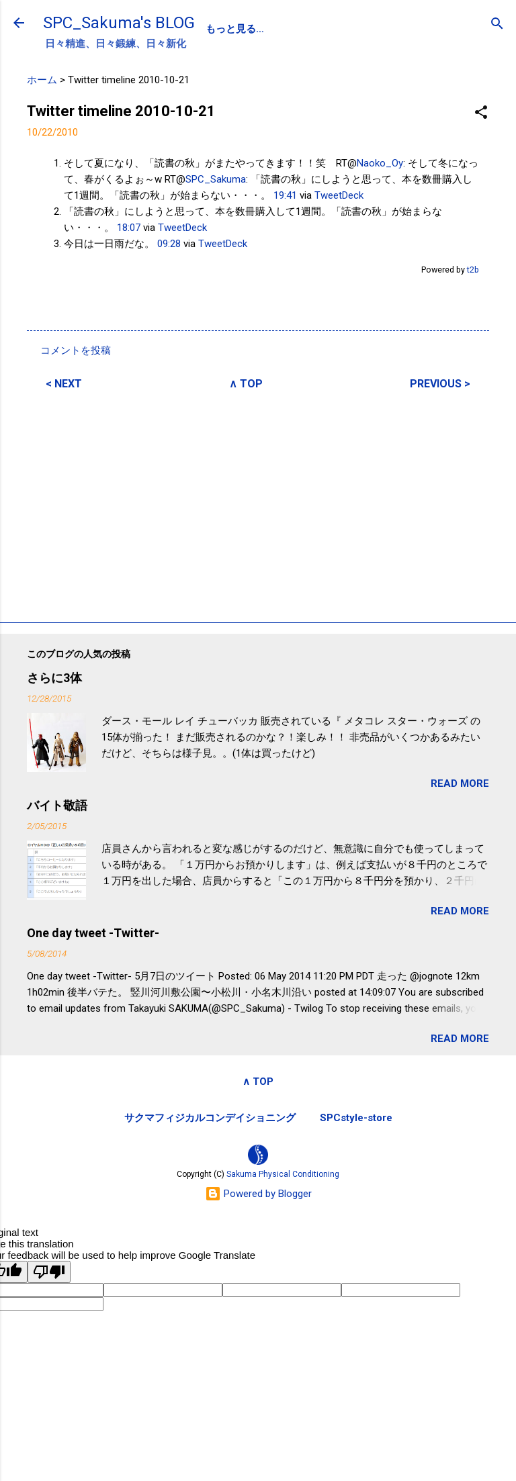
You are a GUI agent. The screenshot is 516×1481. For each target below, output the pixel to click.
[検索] (497, 24)
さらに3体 (54, 678)
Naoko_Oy (380, 163)
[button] (481, 113)
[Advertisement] (258, 504)
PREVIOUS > (440, 383)
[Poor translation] (49, 1272)
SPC (216, 29)
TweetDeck (338, 195)
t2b (473, 270)
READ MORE (460, 783)
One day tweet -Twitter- (93, 933)
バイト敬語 (57, 805)
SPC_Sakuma (215, 179)
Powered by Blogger (258, 1194)
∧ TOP (246, 383)
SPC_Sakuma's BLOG (119, 22)
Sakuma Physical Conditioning (282, 1174)
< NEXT (64, 383)
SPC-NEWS (343, 29)
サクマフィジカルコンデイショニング (210, 1118)
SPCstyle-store (356, 1118)
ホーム (42, 80)
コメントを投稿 (75, 350)
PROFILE (271, 29)
